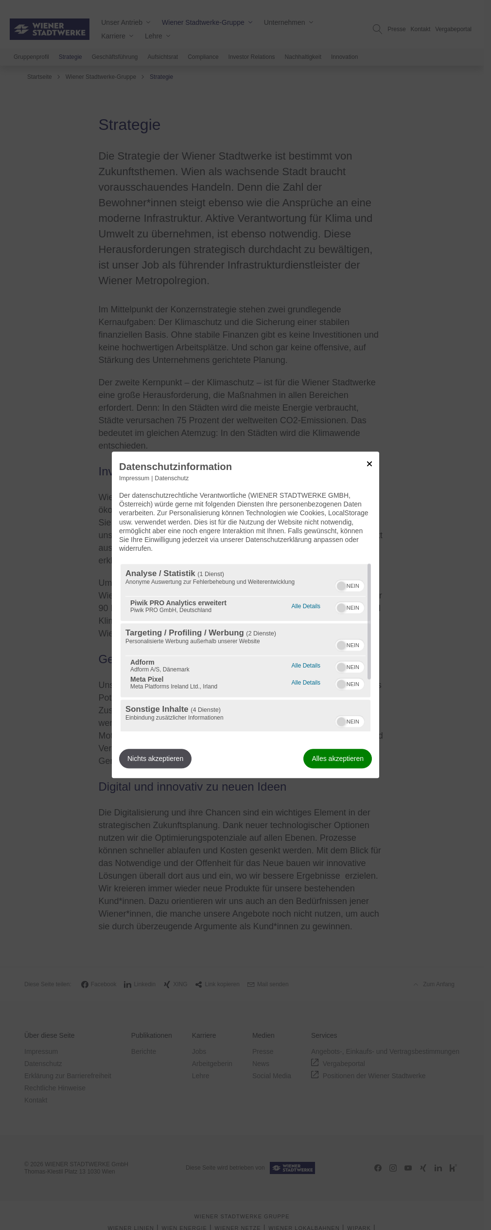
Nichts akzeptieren (155, 759)
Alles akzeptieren (338, 759)
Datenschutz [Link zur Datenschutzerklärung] (172, 478)
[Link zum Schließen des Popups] (369, 463)
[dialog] (245, 615)
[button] (341, 586)
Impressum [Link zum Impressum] (134, 478)
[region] (245, 648)
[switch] (350, 585)
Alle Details (306, 605)
